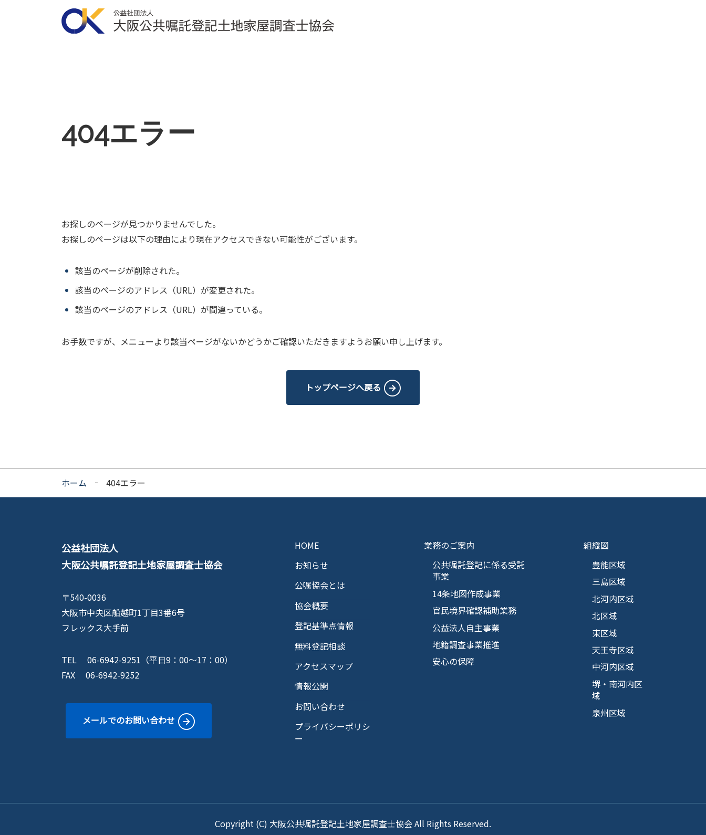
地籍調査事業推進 (466, 635)
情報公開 (607, 52)
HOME (83, 52)
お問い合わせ (320, 697)
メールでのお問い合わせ (128, 711)
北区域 (604, 606)
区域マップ (326, 52)
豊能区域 (609, 555)
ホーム (74, 473)
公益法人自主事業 (466, 618)
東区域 (604, 624)
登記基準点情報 (395, 52)
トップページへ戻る (343, 378)
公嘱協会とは (139, 52)
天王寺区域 (613, 640)
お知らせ (311, 556)
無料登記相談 (469, 52)
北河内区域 (613, 590)
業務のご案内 (261, 52)
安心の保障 (453, 652)
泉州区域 (609, 703)
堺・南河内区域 (617, 681)
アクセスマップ (542, 52)
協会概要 (200, 52)
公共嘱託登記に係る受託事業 (478, 561)
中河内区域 (613, 657)
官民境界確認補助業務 (474, 601)
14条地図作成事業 (466, 584)
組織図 (596, 536)
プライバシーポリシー (332, 723)
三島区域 (609, 572)
